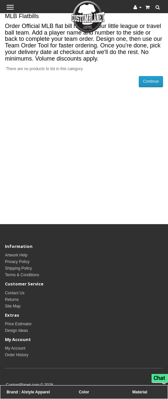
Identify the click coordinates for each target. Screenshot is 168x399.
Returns (12, 299)
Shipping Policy (18, 268)
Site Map (12, 306)
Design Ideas (16, 330)
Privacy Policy (17, 261)
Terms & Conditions (22, 275)
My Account (15, 348)
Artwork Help (16, 255)
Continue (151, 81)
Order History (16, 355)
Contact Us (14, 293)
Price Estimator (18, 324)
